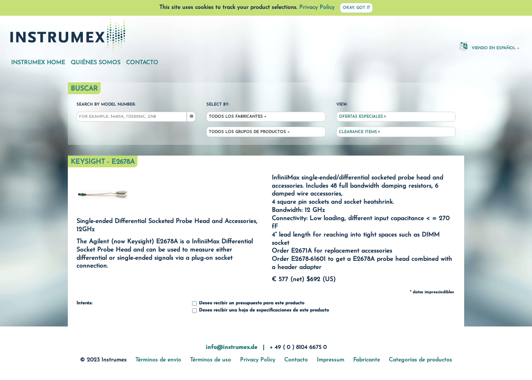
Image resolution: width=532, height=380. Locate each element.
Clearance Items (359, 132)
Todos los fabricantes (236, 117)
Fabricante (366, 360)
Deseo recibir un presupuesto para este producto (248, 303)
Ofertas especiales (362, 117)
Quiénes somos (95, 63)
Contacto (142, 63)
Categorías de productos (420, 360)
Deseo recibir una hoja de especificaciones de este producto (260, 310)
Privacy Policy (317, 7)
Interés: (84, 303)
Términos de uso (210, 360)
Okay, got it (356, 8)
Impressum (330, 360)
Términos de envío (158, 360)
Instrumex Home (38, 63)
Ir (191, 117)
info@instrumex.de (231, 347)
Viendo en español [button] (488, 46)
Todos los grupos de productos (247, 132)
